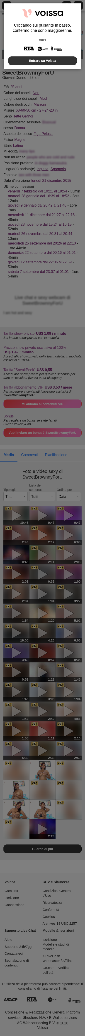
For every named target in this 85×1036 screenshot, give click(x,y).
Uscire (42, 40)
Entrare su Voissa (42, 60)
